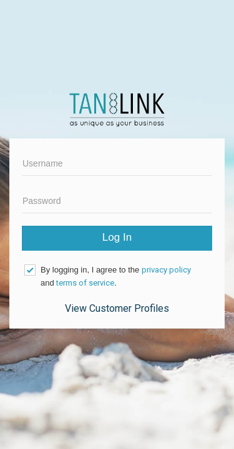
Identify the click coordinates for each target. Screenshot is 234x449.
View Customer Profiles (117, 308)
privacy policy (166, 269)
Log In (117, 237)
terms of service (85, 282)
